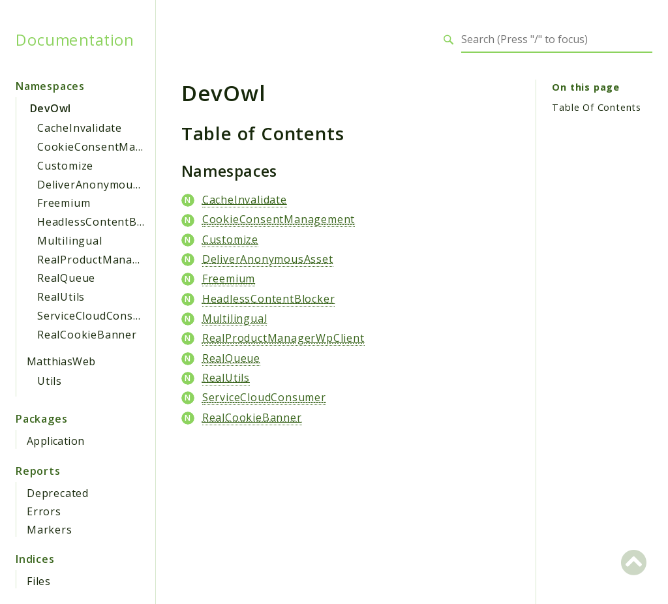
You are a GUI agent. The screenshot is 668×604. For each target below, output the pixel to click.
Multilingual (69, 241)
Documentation (75, 39)
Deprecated (58, 493)
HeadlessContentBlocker (103, 222)
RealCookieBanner (87, 334)
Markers (49, 529)
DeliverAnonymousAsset (102, 184)
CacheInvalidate (79, 128)
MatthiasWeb (61, 361)
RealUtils (61, 297)
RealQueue (66, 278)
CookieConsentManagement (113, 147)
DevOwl (50, 108)
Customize (65, 166)
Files (39, 581)
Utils (49, 381)
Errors (44, 511)
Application (55, 441)
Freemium (63, 203)
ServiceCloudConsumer (99, 316)
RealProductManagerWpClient (118, 259)
